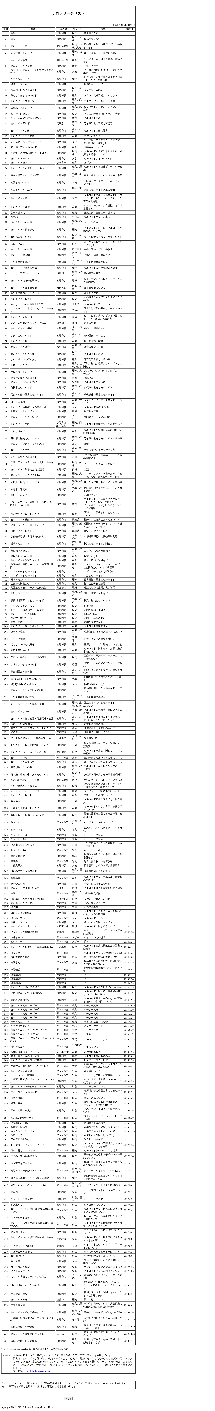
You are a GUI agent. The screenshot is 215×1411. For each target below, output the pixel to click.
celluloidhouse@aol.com (39, 1371)
